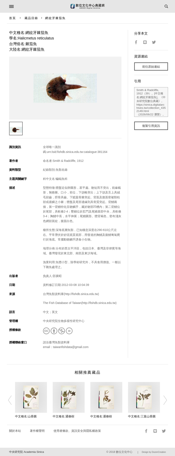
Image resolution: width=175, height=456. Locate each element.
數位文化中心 (124, 451)
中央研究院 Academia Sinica (26, 451)
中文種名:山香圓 (26, 416)
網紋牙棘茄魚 (55, 18)
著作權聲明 (37, 430)
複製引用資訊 (151, 125)
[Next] (162, 400)
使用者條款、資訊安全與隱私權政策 (77, 430)
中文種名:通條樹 (63, 416)
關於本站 (15, 430)
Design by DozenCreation (154, 452)
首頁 (12, 18)
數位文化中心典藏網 (87, 6)
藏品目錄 (31, 18)
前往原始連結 (151, 66)
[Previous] (12, 400)
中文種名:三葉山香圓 (142, 416)
